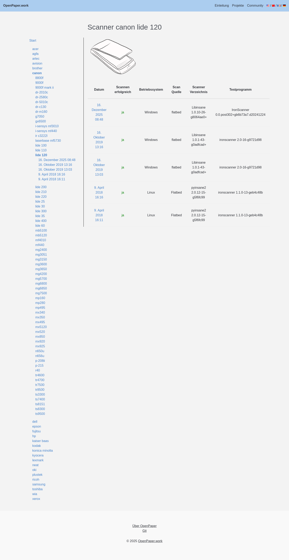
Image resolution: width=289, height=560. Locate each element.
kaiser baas (40, 441)
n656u (39, 356)
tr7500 (39, 385)
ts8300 (40, 409)
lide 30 (40, 206)
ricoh (35, 479)
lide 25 (40, 201)
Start (32, 40)
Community (255, 5)
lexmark (38, 460)
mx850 (40, 336)
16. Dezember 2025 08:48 (56, 160)
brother (37, 68)
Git (144, 530)
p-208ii (40, 360)
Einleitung (222, 5)
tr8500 (39, 389)
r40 (37, 370)
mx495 (40, 322)
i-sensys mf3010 (47, 126)
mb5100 (41, 230)
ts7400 (40, 399)
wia (34, 494)
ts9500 (40, 413)
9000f (39, 82)
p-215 (39, 365)
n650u (39, 351)
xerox (36, 499)
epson (36, 426)
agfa (35, 53)
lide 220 (41, 196)
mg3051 (41, 254)
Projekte (238, 5)
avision (37, 63)
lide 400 (41, 221)
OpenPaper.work (15, 5)
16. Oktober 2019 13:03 (55, 169)
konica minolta (42, 450)
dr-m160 (41, 111)
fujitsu (36, 431)
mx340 (40, 312)
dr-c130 (40, 107)
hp (34, 436)
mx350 (40, 317)
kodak (36, 445)
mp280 (40, 303)
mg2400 (41, 249)
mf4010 (40, 240)
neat (35, 465)
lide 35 (40, 216)
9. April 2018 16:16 (51, 174)
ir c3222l (41, 135)
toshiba (37, 489)
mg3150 (41, 259)
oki (34, 470)
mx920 (40, 341)
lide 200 (41, 187)
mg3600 (41, 264)
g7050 (39, 116)
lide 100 (41, 145)
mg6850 (41, 288)
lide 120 (41, 155)
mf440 (39, 245)
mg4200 (41, 274)
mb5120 (41, 235)
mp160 (40, 298)
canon (37, 73)
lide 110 (41, 150)
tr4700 (39, 380)
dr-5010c (41, 102)
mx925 (40, 346)
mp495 (40, 307)
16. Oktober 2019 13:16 (55, 164)
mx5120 (41, 327)
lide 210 (41, 192)
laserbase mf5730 (48, 140)
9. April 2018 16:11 (51, 179)
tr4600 (39, 375)
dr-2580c (41, 97)
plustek (37, 474)
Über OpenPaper (144, 526)
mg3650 (41, 269)
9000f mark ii (44, 87)
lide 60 (40, 225)
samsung (38, 484)
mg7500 (41, 293)
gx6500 (40, 121)
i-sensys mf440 (46, 131)
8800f (39, 78)
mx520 (40, 331)
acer (35, 49)
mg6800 (41, 283)
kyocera (38, 455)
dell (34, 421)
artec (36, 58)
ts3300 (40, 394)
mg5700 (41, 278)
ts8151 (40, 404)
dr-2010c (41, 92)
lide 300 (41, 211)
